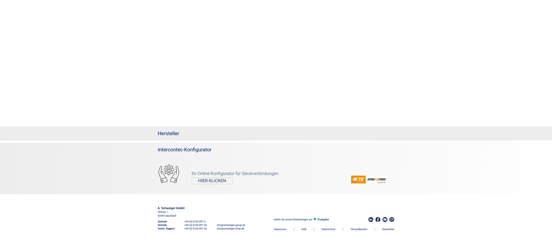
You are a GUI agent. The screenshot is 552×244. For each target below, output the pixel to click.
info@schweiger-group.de (231, 225)
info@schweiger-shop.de (230, 228)
